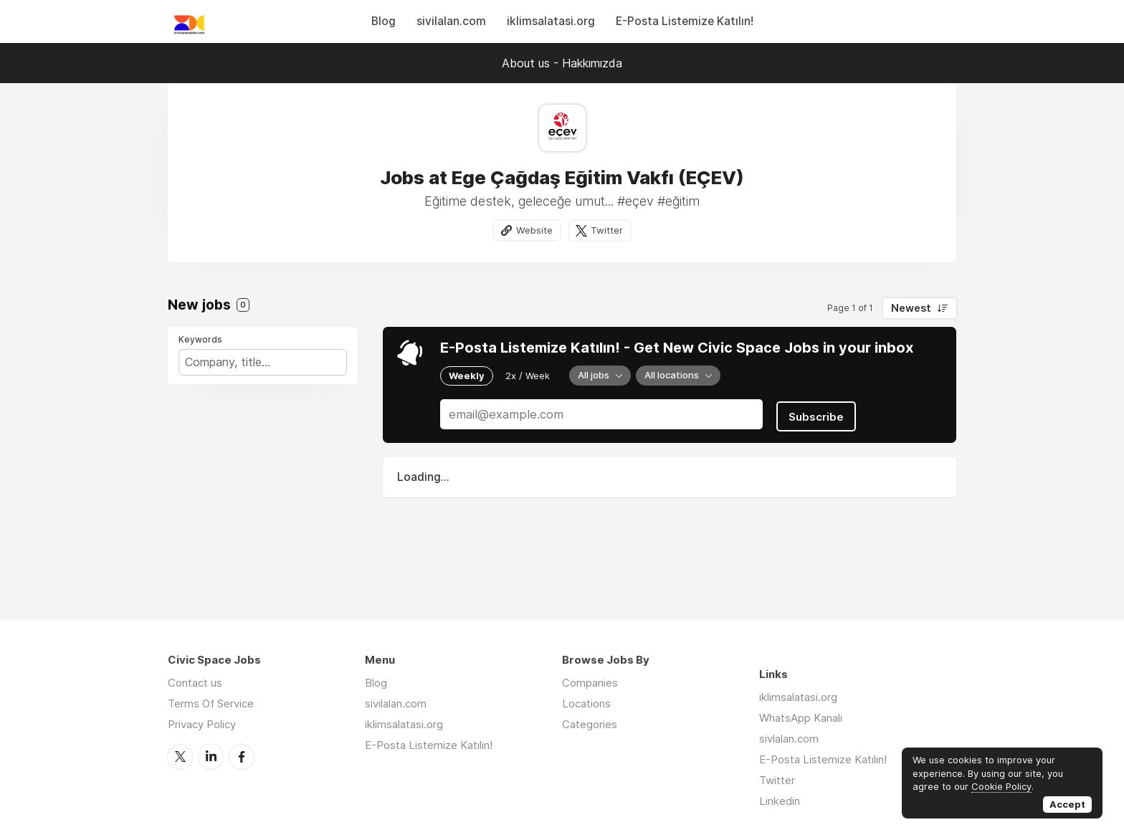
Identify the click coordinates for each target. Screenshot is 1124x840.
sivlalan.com (789, 738)
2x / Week (527, 375)
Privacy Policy (202, 724)
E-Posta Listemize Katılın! (684, 21)
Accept (1067, 804)
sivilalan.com (451, 21)
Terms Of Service (211, 703)
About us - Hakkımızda (562, 63)
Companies (590, 682)
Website (533, 230)
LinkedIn (211, 756)
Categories (589, 724)
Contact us (195, 682)
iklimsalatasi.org (551, 21)
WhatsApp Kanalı (800, 718)
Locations (586, 703)
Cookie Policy (1001, 786)
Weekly (467, 375)
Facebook (241, 756)
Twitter (607, 230)
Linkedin (779, 801)
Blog (383, 21)
